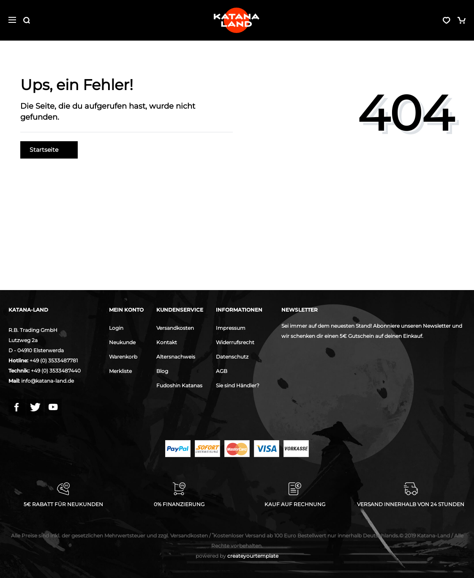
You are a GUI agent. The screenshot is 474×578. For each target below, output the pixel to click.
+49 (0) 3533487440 (56, 370)
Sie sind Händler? (237, 385)
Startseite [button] (49, 149)
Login (116, 328)
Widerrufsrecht (235, 342)
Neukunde (122, 342)
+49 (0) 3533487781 (54, 360)
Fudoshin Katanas (179, 385)
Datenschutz (232, 356)
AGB (221, 371)
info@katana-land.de (47, 381)
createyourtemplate (237, 556)
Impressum (230, 328)
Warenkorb (123, 356)
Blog (162, 371)
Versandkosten (175, 328)
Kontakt (166, 342)
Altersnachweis (175, 356)
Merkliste (120, 371)
